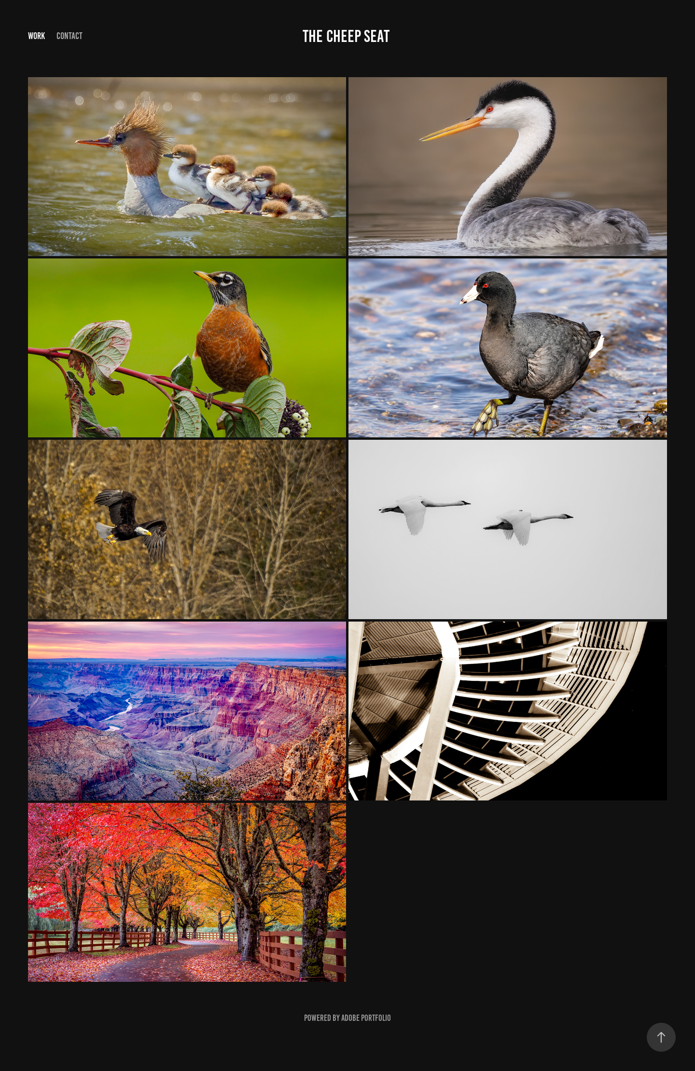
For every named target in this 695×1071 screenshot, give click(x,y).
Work (36, 36)
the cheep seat (347, 36)
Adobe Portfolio (366, 1018)
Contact (69, 36)
